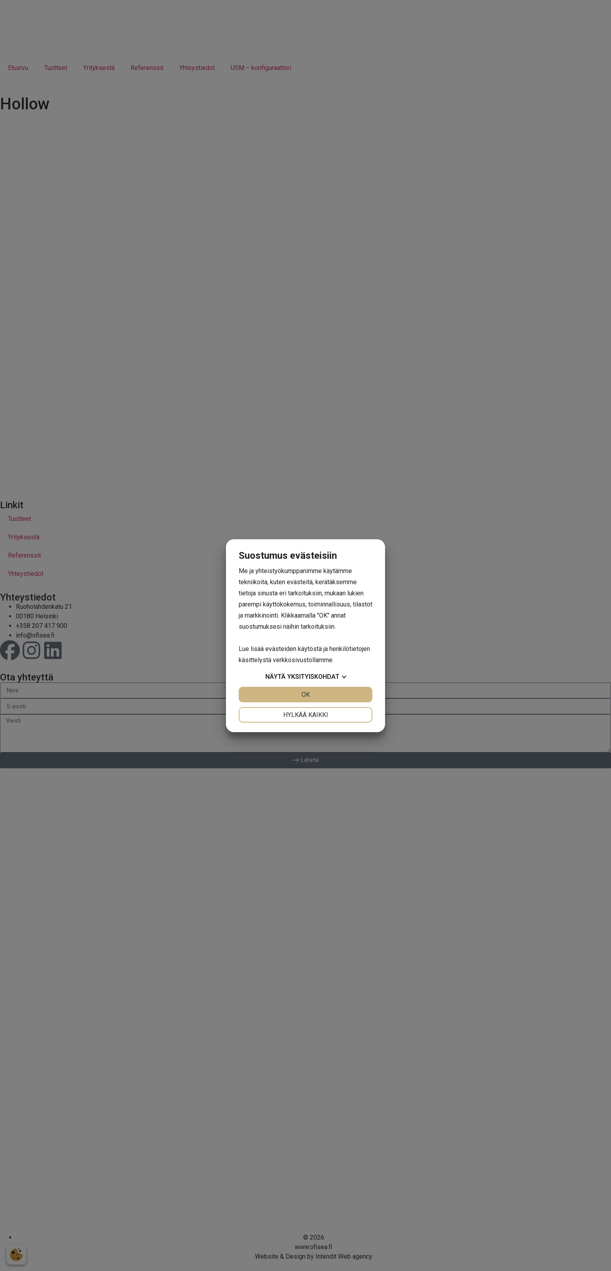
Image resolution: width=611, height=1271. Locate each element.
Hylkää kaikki (305, 715)
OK (306, 694)
